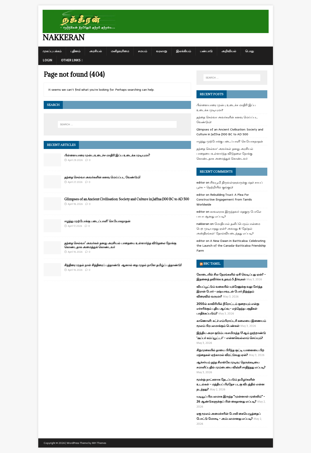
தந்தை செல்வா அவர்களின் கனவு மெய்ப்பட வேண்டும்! (102, 177)
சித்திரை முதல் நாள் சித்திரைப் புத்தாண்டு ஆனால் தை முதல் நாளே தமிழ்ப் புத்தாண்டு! (122, 265)
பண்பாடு (206, 51)
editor (200, 182)
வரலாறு (161, 51)
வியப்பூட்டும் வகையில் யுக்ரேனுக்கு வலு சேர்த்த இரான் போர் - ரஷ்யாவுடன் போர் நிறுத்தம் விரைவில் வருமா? (229, 291)
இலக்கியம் (183, 51)
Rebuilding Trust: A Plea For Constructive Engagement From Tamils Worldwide (224, 199)
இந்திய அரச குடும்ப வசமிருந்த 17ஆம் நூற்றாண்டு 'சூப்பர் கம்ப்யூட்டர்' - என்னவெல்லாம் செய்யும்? (231, 335)
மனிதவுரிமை (120, 51)
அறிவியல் (228, 51)
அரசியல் (95, 51)
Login (47, 60)
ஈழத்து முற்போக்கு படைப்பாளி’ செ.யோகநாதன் (97, 221)
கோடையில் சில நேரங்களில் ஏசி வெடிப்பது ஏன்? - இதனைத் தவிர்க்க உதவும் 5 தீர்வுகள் (231, 277)
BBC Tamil (211, 264)
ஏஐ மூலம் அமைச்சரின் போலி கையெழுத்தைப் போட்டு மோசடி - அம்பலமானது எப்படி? (228, 416)
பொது (249, 51)
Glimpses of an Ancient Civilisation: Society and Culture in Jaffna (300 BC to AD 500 (126, 199)
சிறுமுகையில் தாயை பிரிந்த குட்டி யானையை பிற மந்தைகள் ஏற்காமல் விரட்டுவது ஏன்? (230, 352)
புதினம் (75, 51)
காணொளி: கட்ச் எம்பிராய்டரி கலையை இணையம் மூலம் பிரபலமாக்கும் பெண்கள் (231, 323)
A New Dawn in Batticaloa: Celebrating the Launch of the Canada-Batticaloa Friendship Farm (231, 245)
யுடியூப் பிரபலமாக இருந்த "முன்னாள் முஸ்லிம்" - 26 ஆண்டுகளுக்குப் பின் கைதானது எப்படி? (230, 399)
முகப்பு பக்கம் (52, 51)
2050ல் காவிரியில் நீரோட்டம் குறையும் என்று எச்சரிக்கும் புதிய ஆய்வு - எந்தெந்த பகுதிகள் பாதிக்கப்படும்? (227, 308)
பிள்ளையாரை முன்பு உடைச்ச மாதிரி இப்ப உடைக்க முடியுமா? (107, 155)
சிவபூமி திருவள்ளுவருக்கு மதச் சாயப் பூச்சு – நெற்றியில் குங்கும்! (229, 185)
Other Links (71, 60)
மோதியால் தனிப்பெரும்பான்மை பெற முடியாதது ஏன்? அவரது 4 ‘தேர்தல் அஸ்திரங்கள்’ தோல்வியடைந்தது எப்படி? (228, 228)
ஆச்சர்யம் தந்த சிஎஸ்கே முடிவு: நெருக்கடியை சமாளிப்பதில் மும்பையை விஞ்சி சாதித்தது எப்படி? (231, 364)
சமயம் (142, 51)
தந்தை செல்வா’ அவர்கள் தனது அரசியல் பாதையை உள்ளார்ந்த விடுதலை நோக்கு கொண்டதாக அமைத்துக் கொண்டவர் (120, 245)
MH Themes (99, 443)
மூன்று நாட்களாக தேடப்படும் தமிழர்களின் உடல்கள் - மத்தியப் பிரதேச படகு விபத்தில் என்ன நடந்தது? (230, 384)
